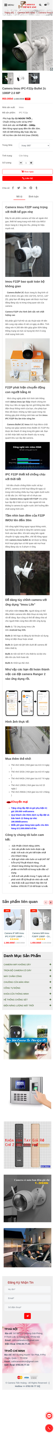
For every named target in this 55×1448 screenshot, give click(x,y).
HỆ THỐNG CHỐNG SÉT (27, 999)
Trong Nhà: (7, 145)
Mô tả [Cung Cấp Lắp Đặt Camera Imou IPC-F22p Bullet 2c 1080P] (19, 196)
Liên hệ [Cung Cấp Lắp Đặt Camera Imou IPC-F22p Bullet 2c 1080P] (27, 178)
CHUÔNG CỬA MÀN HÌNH (27, 981)
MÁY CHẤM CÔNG (27, 976)
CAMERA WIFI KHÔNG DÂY (27, 964)
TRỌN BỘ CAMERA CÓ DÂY (27, 970)
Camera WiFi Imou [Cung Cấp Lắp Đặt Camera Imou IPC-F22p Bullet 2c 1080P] (26, 12)
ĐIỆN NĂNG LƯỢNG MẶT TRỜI (27, 1005)
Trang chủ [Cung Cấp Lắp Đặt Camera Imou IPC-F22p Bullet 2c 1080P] (9, 12)
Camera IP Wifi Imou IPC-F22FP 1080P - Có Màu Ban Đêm (14, 935)
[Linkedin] (24, 187)
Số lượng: (7, 162)
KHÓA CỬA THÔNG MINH (27, 993)
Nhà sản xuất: (9, 107)
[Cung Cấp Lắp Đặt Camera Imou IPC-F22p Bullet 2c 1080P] (46, 5)
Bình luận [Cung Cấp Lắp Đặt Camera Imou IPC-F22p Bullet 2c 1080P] (34, 196)
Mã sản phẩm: (9, 112)
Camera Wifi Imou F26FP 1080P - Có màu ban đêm (40, 935)
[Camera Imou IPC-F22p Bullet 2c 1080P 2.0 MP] (27, 4)
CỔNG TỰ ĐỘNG (27, 987)
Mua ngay (27, 171)
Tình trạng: (7, 155)
